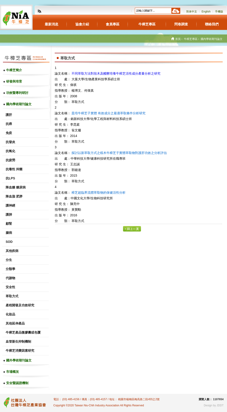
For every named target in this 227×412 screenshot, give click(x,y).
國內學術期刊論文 (19, 104)
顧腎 (9, 223)
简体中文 (191, 11)
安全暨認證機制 (17, 383)
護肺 (9, 214)
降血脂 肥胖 (14, 196)
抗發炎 (10, 142)
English (206, 11)
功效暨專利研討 (17, 93)
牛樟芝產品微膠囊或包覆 (23, 332)
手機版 (219, 11)
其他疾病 (12, 251)
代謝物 (10, 278)
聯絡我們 (212, 24)
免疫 (9, 133)
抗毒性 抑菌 (14, 169)
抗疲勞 (10, 160)
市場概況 (12, 371)
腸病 (9, 232)
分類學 (10, 269)
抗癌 (9, 124)
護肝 (9, 115)
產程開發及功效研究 (20, 305)
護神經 (10, 205)
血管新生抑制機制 (18, 341)
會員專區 (112, 24)
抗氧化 (10, 151)
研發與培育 (14, 81)
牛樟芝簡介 (14, 70)
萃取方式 (12, 296)
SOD (9, 242)
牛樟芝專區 (146, 24)
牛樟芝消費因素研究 (20, 350)
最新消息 (51, 24)
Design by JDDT (214, 405)
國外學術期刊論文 (19, 360)
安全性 (10, 287)
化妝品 (10, 314)
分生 (9, 260)
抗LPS (10, 178)
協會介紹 (82, 24)
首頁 (178, 39)
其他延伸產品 (15, 323)
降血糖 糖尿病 (16, 187)
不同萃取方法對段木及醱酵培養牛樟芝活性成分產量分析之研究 (116, 73)
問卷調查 (181, 24)
